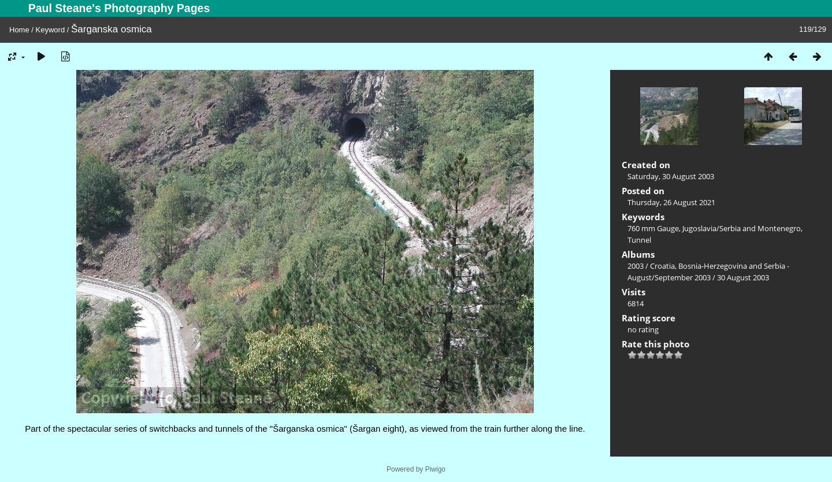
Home (19, 29)
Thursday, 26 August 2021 (671, 202)
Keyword (50, 29)
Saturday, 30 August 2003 (670, 176)
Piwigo (435, 469)
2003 (635, 266)
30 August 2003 (743, 277)
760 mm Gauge (653, 228)
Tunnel (639, 240)
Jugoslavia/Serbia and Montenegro (741, 228)
